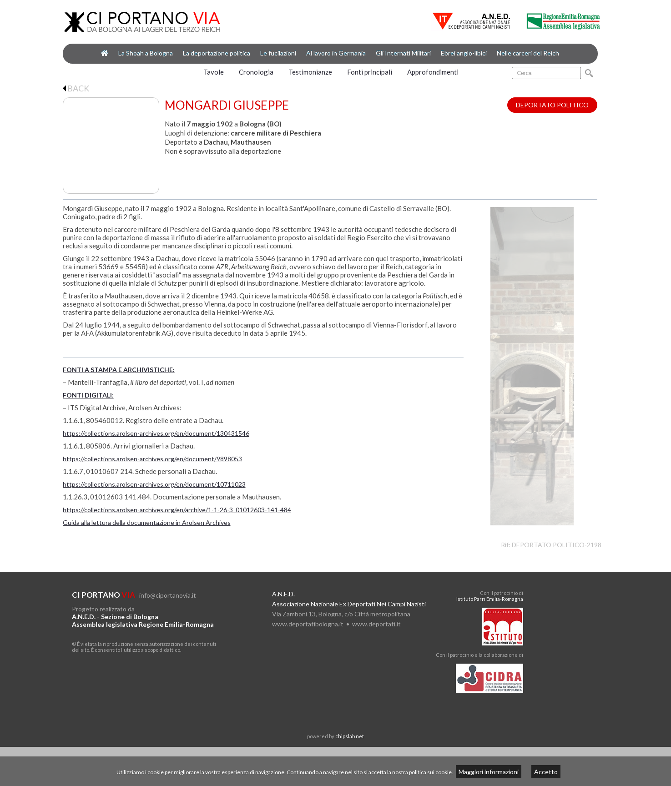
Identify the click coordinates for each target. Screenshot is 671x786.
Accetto (546, 772)
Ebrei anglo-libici (464, 53)
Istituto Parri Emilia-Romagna (489, 599)
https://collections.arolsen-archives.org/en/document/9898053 (152, 459)
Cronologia (256, 72)
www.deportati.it (376, 624)
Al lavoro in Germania (336, 53)
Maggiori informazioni (489, 772)
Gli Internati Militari (403, 53)
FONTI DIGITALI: (88, 395)
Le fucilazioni (278, 53)
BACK (76, 88)
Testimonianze (310, 72)
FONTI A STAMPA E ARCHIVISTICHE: (119, 369)
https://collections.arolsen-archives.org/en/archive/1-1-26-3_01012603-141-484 (177, 510)
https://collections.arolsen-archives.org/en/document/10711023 (154, 484)
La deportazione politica (216, 53)
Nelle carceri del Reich (528, 53)
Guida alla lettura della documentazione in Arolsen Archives (147, 522)
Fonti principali (369, 72)
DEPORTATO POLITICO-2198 (556, 545)
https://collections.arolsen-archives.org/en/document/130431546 (156, 433)
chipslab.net (349, 736)
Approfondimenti (433, 72)
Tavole (213, 72)
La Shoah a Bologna (145, 53)
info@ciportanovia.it (167, 595)
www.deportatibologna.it (307, 624)
